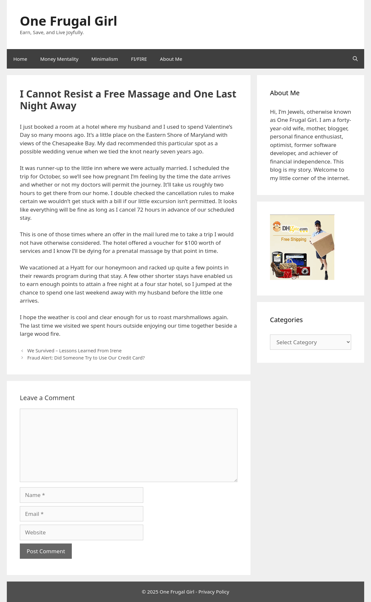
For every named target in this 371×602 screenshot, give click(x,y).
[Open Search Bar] (355, 59)
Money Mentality (59, 59)
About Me (171, 59)
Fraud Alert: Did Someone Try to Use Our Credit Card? (86, 358)
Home (20, 59)
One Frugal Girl (68, 21)
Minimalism (104, 59)
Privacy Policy (213, 591)
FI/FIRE (139, 59)
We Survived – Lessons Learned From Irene (74, 350)
